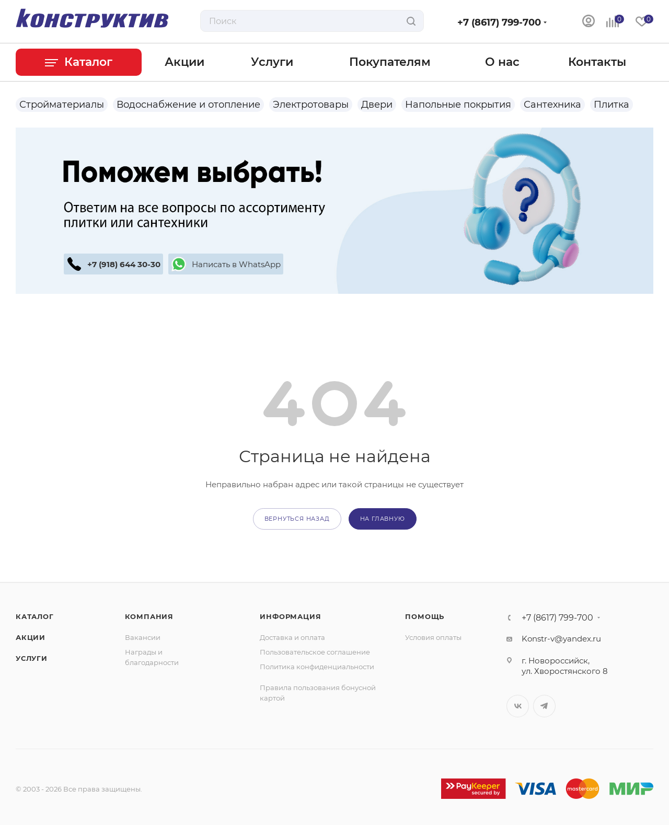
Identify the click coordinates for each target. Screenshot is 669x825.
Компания (149, 616)
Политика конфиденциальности (317, 666)
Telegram (544, 706)
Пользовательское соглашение (315, 652)
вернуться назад (297, 518)
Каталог (35, 616)
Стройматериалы (61, 104)
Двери (377, 104)
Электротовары (311, 104)
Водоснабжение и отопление (188, 104)
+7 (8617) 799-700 (499, 22)
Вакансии (142, 637)
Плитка (611, 104)
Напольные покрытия (458, 104)
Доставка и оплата (292, 637)
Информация (290, 616)
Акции (30, 637)
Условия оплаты (433, 637)
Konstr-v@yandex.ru (561, 639)
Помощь (424, 616)
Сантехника (552, 104)
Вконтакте (517, 706)
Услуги (32, 658)
